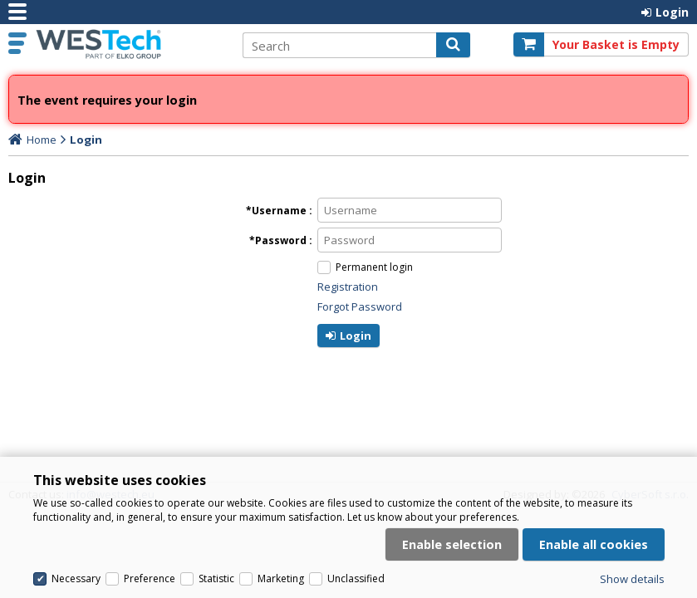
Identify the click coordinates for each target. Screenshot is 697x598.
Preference (149, 578)
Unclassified (356, 578)
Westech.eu (130, 44)
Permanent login (374, 267)
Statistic (216, 578)
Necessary (76, 578)
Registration (347, 286)
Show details (632, 578)
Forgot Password (359, 306)
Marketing (281, 578)
